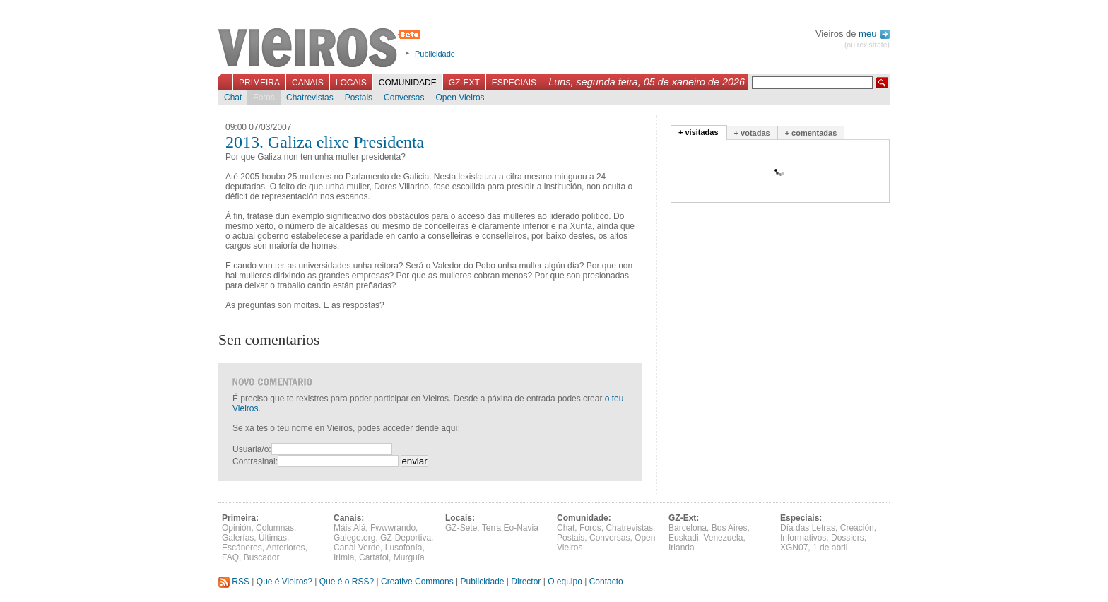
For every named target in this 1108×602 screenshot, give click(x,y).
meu (874, 33)
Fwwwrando (393, 528)
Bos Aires (730, 528)
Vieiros (321, 48)
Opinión (236, 528)
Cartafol (374, 557)
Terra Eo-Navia (510, 528)
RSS (233, 581)
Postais (358, 97)
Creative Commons (417, 581)
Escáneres (242, 548)
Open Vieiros (459, 97)
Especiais (514, 83)
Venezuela (723, 538)
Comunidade (408, 83)
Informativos (803, 538)
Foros (264, 97)
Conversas (404, 97)
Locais (351, 83)
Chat (233, 97)
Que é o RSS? (346, 581)
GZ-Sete (461, 528)
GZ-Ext (464, 83)
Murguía (409, 557)
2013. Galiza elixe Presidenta (324, 142)
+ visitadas (698, 132)
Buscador (262, 557)
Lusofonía (404, 548)
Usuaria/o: (251, 449)
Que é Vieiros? (284, 581)
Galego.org (354, 538)
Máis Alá (349, 528)
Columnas (275, 528)
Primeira (259, 83)
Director (526, 581)
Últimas (273, 538)
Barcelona (687, 528)
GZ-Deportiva (405, 538)
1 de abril (830, 548)
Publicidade (435, 53)
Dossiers (847, 538)
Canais (308, 83)
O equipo (565, 581)
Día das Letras (807, 528)
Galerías (238, 538)
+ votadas (752, 133)
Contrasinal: (255, 461)
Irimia (344, 557)
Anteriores (285, 548)
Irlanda (681, 548)
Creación (857, 528)
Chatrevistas (310, 97)
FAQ (230, 557)
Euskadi (683, 538)
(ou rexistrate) (867, 45)
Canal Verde (357, 548)
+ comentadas (811, 133)
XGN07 (794, 548)
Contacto (606, 581)
